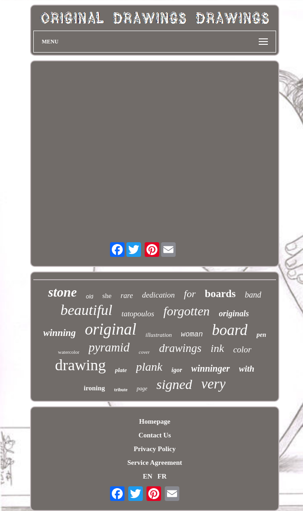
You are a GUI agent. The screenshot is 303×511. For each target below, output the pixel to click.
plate (121, 370)
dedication (158, 295)
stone (62, 292)
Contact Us (154, 435)
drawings (180, 348)
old (89, 296)
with (247, 368)
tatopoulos (137, 313)
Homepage (154, 421)
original (110, 329)
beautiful (86, 310)
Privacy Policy (155, 448)
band (253, 294)
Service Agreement (154, 462)
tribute (120, 389)
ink (217, 348)
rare (126, 295)
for (190, 293)
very (213, 384)
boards (220, 293)
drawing (80, 365)
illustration (159, 334)
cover (144, 352)
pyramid (109, 347)
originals (234, 313)
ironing (94, 388)
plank (149, 366)
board (230, 330)
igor (177, 370)
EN (147, 476)
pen (261, 334)
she (106, 295)
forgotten (186, 311)
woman (192, 334)
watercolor (68, 352)
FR (162, 476)
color (242, 349)
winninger (210, 368)
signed (174, 384)
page (141, 388)
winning (59, 332)
